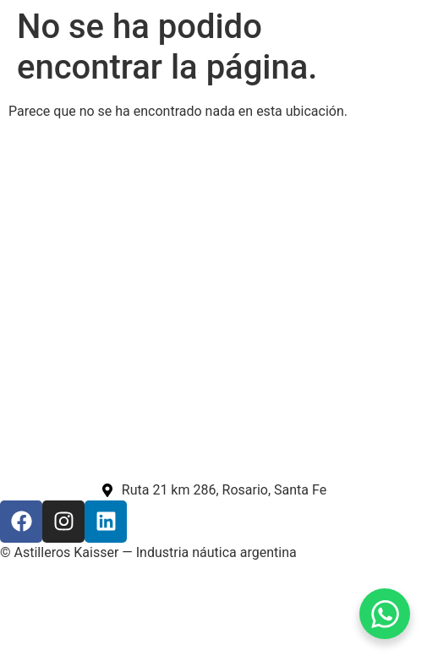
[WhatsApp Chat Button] (384, 613)
